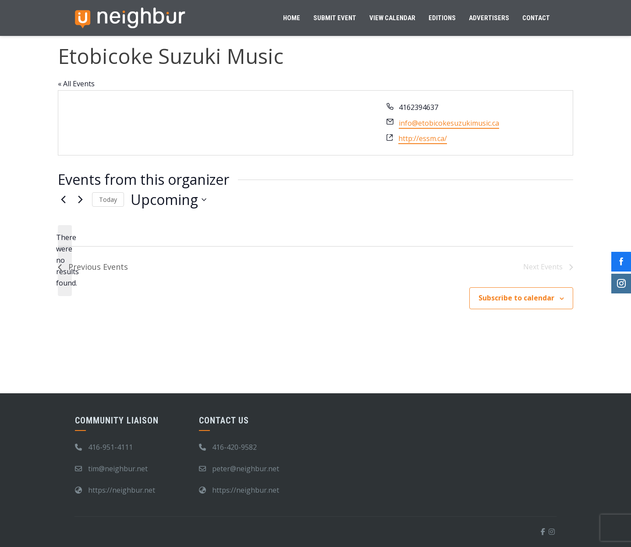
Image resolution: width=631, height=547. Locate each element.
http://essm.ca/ (422, 138)
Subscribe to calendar (516, 298)
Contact (536, 18)
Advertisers (489, 18)
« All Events (76, 83)
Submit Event (334, 18)
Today (108, 199)
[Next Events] (80, 199)
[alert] (65, 260)
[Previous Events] (63, 199)
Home (291, 18)
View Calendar (392, 18)
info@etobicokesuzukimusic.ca (449, 123)
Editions (442, 18)
